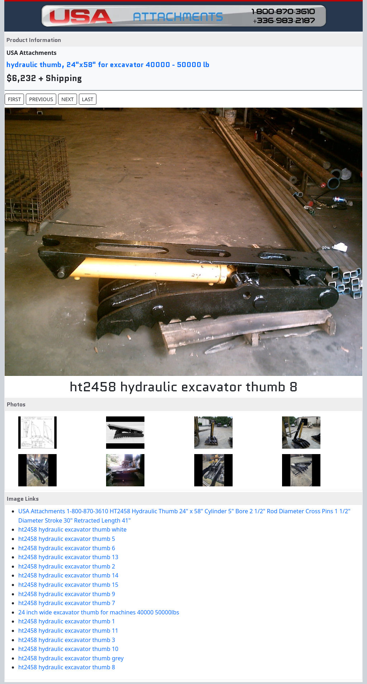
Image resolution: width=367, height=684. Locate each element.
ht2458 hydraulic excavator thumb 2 (66, 566)
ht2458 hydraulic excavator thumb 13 (68, 557)
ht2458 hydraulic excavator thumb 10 (68, 649)
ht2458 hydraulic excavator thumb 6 (66, 548)
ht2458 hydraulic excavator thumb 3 (66, 640)
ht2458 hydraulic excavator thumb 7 (66, 603)
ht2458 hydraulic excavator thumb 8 (66, 667)
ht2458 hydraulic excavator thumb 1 (66, 621)
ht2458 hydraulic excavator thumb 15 (68, 585)
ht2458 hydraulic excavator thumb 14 (68, 575)
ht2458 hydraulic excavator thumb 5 (66, 539)
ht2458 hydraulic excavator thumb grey (71, 658)
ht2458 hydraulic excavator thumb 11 (68, 631)
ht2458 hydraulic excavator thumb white (72, 529)
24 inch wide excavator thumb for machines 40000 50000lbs (98, 612)
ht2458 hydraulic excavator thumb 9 (66, 594)
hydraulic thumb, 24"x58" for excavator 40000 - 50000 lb (108, 65)
